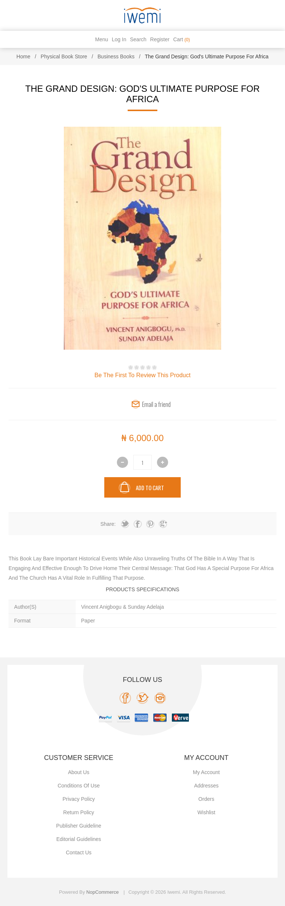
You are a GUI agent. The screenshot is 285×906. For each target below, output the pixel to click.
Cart (181, 39)
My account (206, 772)
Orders (206, 799)
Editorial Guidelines (78, 839)
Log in (119, 39)
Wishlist (206, 812)
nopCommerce (102, 892)
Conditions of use (79, 786)
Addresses (206, 786)
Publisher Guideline (78, 826)
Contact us (78, 852)
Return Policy (78, 812)
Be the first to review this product (143, 375)
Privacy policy (78, 799)
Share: (107, 524)
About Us (78, 772)
